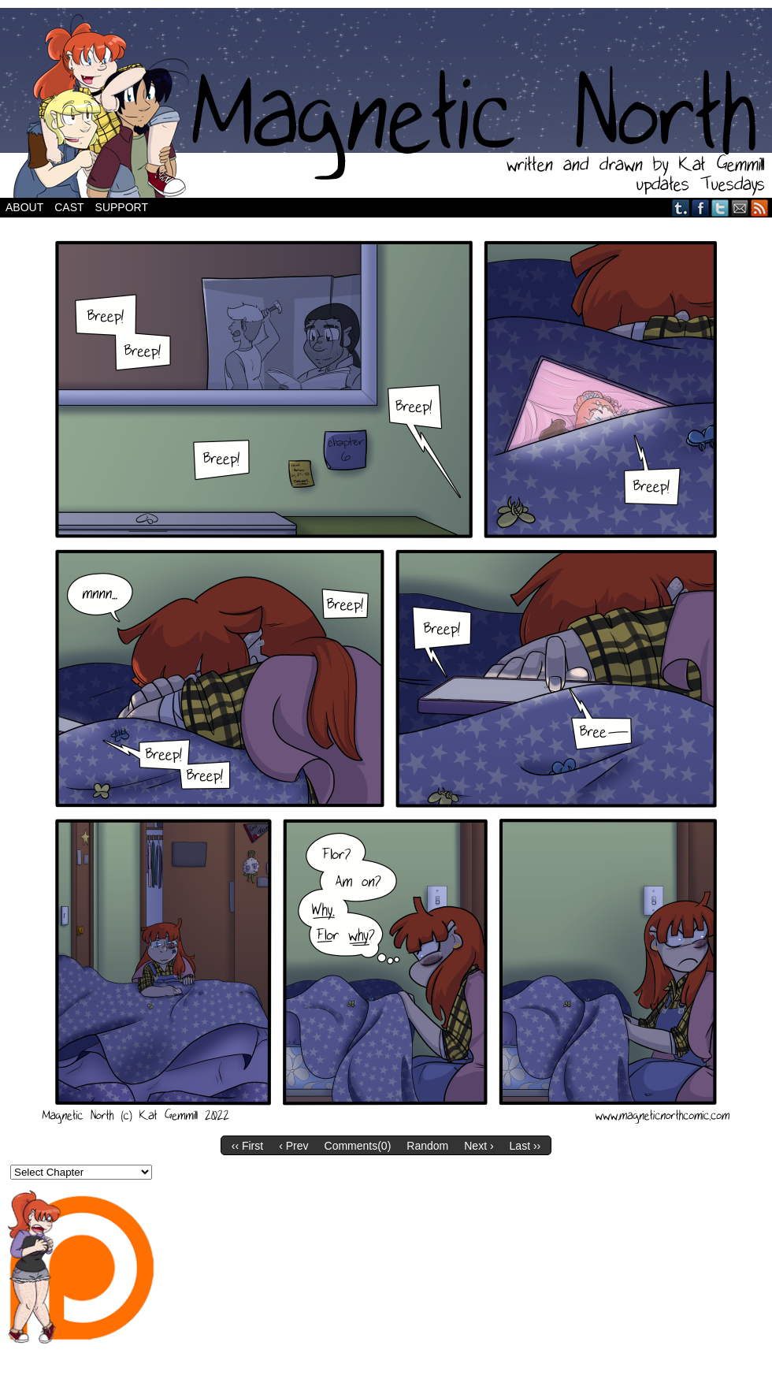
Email (740, 207)
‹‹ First (247, 1145)
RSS (760, 207)
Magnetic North (386, 103)
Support (121, 207)
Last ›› (525, 1145)
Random (427, 1145)
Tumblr (681, 207)
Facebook (701, 207)
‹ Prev (293, 1145)
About (24, 207)
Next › (478, 1145)
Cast (69, 207)
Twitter (720, 207)
